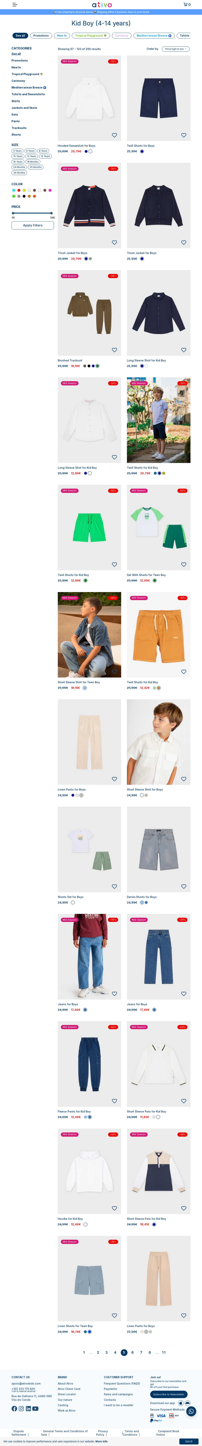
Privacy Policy (102, 1433)
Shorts (16, 134)
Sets (15, 114)
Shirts (16, 101)
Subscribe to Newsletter (169, 1394)
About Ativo (65, 1383)
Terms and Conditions (131, 1433)
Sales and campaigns (118, 1394)
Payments (110, 1388)
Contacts (110, 1399)
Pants (16, 121)
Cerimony (18, 80)
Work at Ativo (66, 1410)
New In (16, 67)
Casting (63, 1405)
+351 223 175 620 (23, 1388)
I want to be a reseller (118, 1405)
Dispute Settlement (19, 1433)
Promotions (20, 60)
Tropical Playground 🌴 (27, 74)
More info (101, 1441)
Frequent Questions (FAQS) (122, 1383)
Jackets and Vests (24, 107)
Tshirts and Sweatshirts (28, 94)
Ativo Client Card (69, 1388)
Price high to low (174, 49)
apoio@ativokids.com (26, 1383)
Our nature (65, 1399)
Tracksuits (19, 127)
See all (16, 53)
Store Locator (67, 1394)
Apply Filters (33, 225)
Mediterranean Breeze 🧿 (29, 87)
